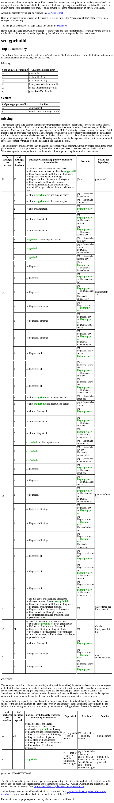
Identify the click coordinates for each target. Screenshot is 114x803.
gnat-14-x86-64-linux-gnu (86, 758)
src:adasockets (60, 168)
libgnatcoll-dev (84, 305)
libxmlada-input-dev (85, 195)
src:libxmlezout (61, 184)
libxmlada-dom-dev (83, 221)
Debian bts (62, 25)
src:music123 (32, 187)
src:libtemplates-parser (53, 182)
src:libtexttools (33, 184)
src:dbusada (57, 171)
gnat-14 (73, 733)
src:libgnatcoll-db (34, 179)
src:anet (47, 171)
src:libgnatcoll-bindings (51, 176)
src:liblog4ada (62, 179)
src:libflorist (53, 174)
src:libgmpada (66, 174)
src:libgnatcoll (32, 176)
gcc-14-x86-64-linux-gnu (86, 762)
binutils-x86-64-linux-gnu (70, 762)
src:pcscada (44, 187)
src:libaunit (41, 174)
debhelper (89, 733)
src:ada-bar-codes (34, 168)
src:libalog (31, 174)
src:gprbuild (13, 40)
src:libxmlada (46, 184)
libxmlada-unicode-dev (83, 251)
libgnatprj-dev (84, 208)
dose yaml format (54, 13)
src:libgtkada (49, 179)
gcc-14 (69, 736)
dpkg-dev (85, 736)
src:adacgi (48, 168)
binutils (67, 738)
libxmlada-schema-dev (83, 233)
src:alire (39, 171)
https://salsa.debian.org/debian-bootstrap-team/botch (59, 786)
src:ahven (30, 171)
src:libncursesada (34, 182)
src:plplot (54, 187)
